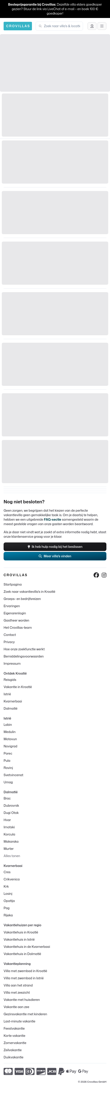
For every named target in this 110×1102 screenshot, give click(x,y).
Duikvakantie (13, 1057)
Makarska (11, 841)
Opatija (9, 901)
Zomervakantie (15, 1043)
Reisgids (10, 680)
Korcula (9, 834)
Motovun (10, 739)
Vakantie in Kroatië (18, 687)
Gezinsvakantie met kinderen (25, 1014)
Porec (8, 753)
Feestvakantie (14, 1028)
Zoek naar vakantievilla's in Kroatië (29, 591)
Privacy (9, 642)
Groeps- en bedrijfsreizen (22, 599)
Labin (8, 724)
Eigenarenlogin (15, 613)
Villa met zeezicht (17, 992)
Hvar (7, 820)
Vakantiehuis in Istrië (19, 939)
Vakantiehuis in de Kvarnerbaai (27, 946)
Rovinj (8, 768)
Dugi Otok (11, 813)
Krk (6, 886)
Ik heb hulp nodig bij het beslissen (55, 546)
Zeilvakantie (13, 1050)
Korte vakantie (14, 1035)
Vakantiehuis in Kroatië (21, 932)
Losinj (8, 893)
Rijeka (8, 915)
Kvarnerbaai (13, 701)
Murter (9, 848)
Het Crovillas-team (18, 627)
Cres (7, 872)
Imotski (9, 827)
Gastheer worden (16, 620)
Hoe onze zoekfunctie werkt (24, 649)
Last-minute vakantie (19, 1021)
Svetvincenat (13, 775)
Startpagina (13, 584)
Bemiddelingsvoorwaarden (24, 656)
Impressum (12, 663)
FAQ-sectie (52, 519)
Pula (7, 760)
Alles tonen (12, 856)
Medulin (10, 732)
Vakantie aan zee (16, 1007)
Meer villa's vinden (55, 556)
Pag (6, 908)
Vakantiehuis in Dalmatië (22, 954)
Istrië (7, 694)
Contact (10, 635)
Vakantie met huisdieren (22, 1000)
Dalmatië (11, 708)
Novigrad (10, 746)
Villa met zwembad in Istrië (24, 978)
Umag (8, 782)
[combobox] (62, 26)
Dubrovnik (11, 805)
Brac (7, 798)
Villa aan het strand (18, 985)
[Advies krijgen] (92, 26)
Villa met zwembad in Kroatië (25, 971)
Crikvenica (12, 879)
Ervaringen (12, 606)
